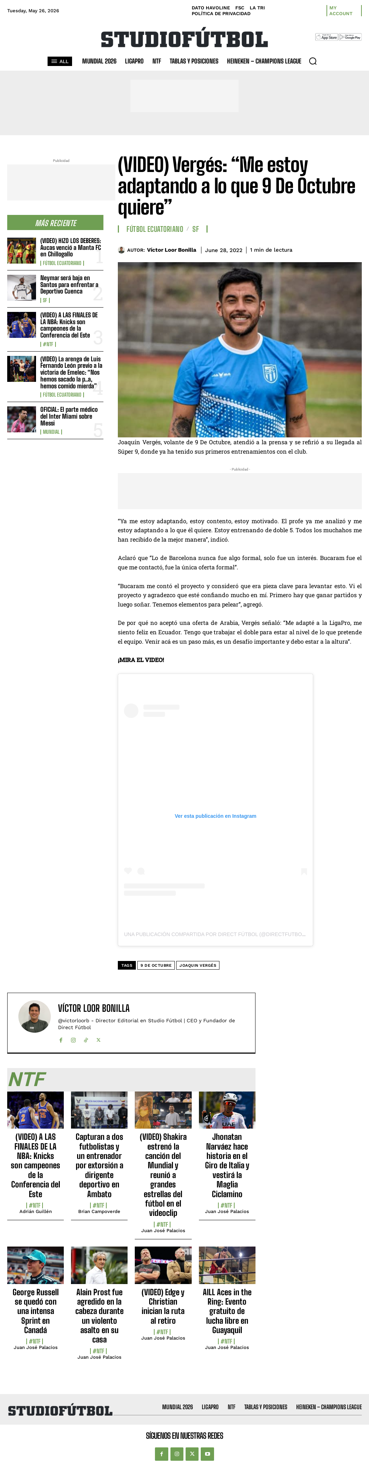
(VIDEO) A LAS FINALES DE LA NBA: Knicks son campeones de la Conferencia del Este (69, 325)
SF (45, 300)
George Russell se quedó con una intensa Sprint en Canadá (36, 1311)
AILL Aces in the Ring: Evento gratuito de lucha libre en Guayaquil (227, 1311)
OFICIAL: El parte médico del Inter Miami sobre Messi (69, 416)
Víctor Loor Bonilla (171, 250)
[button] (312, 61)
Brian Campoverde (99, 1211)
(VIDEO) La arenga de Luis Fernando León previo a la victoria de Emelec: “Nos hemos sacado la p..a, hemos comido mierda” (71, 372)
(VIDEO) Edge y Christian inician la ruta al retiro (163, 1306)
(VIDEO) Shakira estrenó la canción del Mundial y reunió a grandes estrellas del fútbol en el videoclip (163, 1175)
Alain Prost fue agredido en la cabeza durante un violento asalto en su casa (99, 1316)
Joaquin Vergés (197, 965)
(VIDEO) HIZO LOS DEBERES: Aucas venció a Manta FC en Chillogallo (70, 247)
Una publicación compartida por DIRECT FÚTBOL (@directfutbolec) (219, 934)
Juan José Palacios (163, 1230)
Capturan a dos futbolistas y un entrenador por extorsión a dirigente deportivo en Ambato (99, 1165)
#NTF (48, 344)
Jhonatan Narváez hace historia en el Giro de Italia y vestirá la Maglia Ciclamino (227, 1165)
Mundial (51, 432)
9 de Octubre (156, 965)
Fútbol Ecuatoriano (62, 263)
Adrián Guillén (35, 1211)
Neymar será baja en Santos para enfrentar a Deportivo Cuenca (69, 284)
